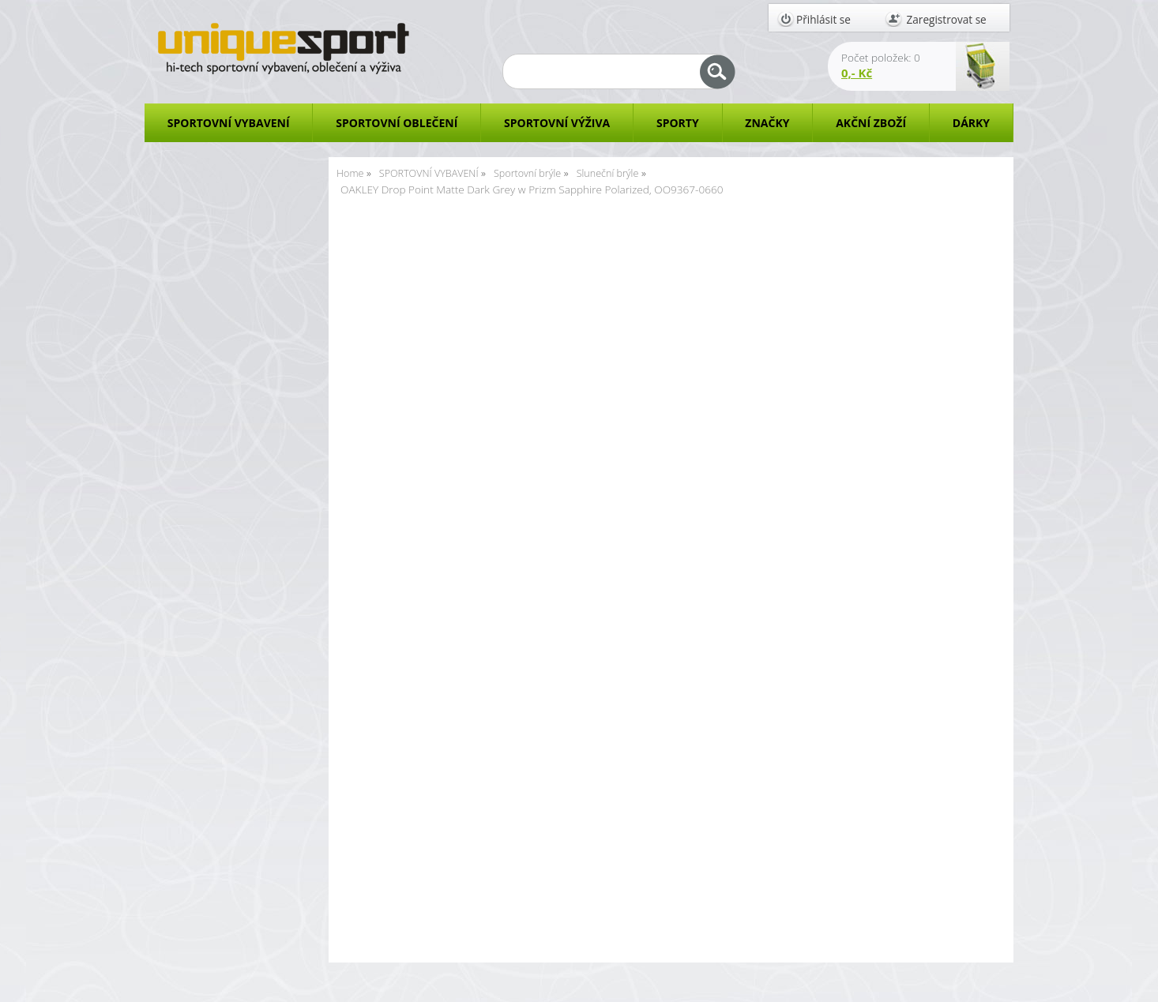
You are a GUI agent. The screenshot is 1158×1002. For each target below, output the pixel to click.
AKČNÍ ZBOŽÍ (871, 122)
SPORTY (677, 122)
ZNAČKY (767, 122)
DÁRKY (971, 122)
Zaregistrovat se (947, 19)
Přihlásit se (823, 19)
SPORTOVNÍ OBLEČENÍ (396, 122)
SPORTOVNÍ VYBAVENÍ (228, 122)
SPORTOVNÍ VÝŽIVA (557, 122)
